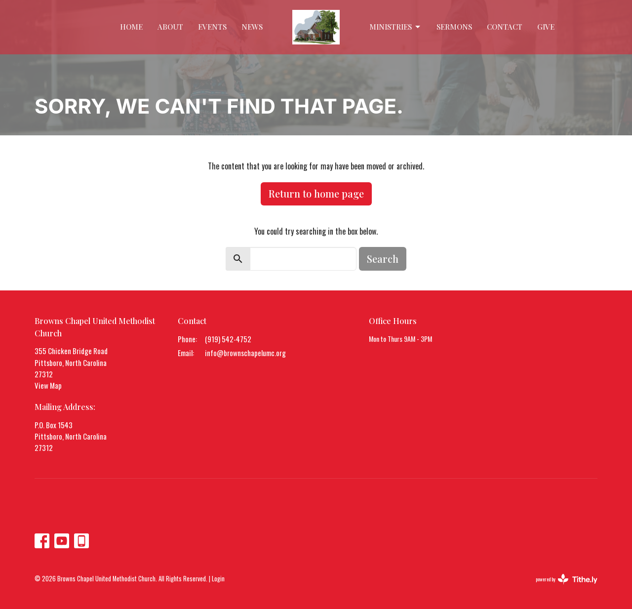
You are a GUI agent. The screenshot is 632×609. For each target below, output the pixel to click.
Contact (504, 27)
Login (218, 578)
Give (545, 27)
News (252, 27)
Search (382, 258)
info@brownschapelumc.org (245, 352)
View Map (48, 385)
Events (212, 27)
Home (131, 27)
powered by (566, 579)
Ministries (395, 27)
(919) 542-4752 (228, 338)
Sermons (454, 27)
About (170, 27)
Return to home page (316, 193)
